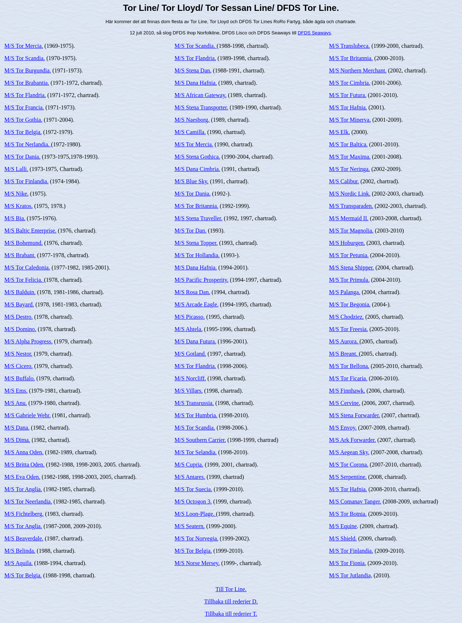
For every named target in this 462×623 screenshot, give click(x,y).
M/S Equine (343, 526)
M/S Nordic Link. (349, 194)
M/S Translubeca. (349, 46)
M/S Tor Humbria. (195, 415)
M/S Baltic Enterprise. (30, 230)
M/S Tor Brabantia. (26, 83)
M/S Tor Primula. (349, 280)
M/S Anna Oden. (24, 452)
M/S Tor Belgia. (23, 132)
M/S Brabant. (20, 255)
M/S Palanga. (344, 292)
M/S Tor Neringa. (349, 169)
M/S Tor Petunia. (348, 255)
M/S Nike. (16, 194)
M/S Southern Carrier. (200, 440)
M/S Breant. (344, 354)
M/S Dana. (16, 428)
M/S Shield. (342, 538)
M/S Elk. (339, 132)
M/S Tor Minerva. (350, 120)
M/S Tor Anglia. (23, 489)
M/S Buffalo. (19, 378)
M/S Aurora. (344, 341)
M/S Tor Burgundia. (27, 70)
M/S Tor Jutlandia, (350, 575)
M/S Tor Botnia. (348, 514)
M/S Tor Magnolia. (351, 230)
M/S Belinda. (19, 551)
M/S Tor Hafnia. (348, 107)
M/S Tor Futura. (347, 95)
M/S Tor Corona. (348, 464)
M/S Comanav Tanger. (355, 501)
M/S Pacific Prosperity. (201, 280)
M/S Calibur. (344, 181)
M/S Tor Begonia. (350, 304)
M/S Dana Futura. (195, 341)
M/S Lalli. (16, 169)
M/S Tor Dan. (190, 230)
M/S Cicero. (18, 366)
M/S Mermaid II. (348, 218)
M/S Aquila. (18, 563)
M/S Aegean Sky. (349, 452)
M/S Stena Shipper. (351, 267)
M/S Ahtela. (188, 329)
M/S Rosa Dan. (192, 292)
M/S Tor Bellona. (349, 366)
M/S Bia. (14, 218)
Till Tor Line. (231, 589)
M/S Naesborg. (192, 120)
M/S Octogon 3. (193, 501)
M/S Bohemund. (23, 243)
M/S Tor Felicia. (24, 280)
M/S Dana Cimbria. (197, 169)
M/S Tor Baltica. (348, 144)
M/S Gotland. (190, 354)
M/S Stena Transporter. (201, 107)
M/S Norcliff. (190, 378)
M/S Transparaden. (351, 206)
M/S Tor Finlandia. (26, 181)
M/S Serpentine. (348, 477)
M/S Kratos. (18, 206)
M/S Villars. (188, 391)
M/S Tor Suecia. (193, 489)
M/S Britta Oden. (24, 464)
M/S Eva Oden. (22, 477)
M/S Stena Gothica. (197, 157)
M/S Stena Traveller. (198, 218)
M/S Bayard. (19, 304)
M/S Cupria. (188, 464)
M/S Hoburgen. (347, 243)
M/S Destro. (18, 317)
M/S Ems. (16, 391)
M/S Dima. (17, 440)
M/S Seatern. (189, 526)
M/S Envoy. (342, 428)
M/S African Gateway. (200, 95)
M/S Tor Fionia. (347, 563)
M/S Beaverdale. (24, 538)
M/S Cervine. (344, 403)
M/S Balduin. (20, 292)
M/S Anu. (15, 403)
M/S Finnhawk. (347, 391)
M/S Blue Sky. (191, 181)
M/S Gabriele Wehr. (27, 415)
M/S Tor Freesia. (348, 329)
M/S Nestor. (18, 354)
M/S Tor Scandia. (24, 58)
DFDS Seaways (314, 32)
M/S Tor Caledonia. (27, 267)
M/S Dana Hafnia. (195, 83)
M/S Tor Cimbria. (349, 83)
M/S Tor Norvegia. (196, 538)
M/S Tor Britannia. (196, 206)
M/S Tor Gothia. (23, 120)
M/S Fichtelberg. (24, 514)
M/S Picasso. (189, 317)
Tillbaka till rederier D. (231, 601)
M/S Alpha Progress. (28, 341)
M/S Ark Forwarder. (352, 440)
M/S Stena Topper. (196, 243)
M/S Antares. (189, 477)
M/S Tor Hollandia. (196, 255)
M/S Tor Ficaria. (348, 378)
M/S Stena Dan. (192, 70)
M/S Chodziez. (346, 317)
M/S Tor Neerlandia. (28, 501)
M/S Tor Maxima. (350, 157)
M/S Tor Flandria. (25, 95)
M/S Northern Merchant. (358, 70)
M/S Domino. (20, 329)
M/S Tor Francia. (24, 107)
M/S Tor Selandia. (195, 452)
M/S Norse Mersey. (197, 563)
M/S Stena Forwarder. (354, 415)
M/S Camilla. (190, 132)
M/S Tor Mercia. (23, 46)
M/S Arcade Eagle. (196, 304)
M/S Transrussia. (194, 403)
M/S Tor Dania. (22, 157)
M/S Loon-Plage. (195, 514)
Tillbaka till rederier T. (231, 614)
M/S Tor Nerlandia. (27, 144)
